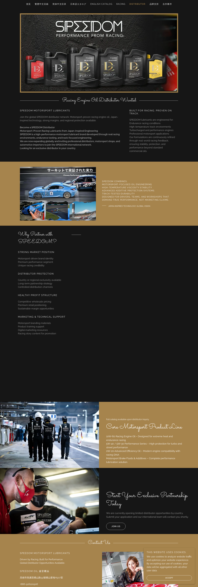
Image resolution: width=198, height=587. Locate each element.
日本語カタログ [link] (78, 4)
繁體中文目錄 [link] (41, 4)
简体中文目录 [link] (59, 4)
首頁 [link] (28, 4)
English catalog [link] (101, 4)
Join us (113, 526)
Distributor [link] (137, 4)
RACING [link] (120, 4)
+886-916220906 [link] (29, 584)
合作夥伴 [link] (167, 4)
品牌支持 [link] (154, 4)
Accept (160, 577)
